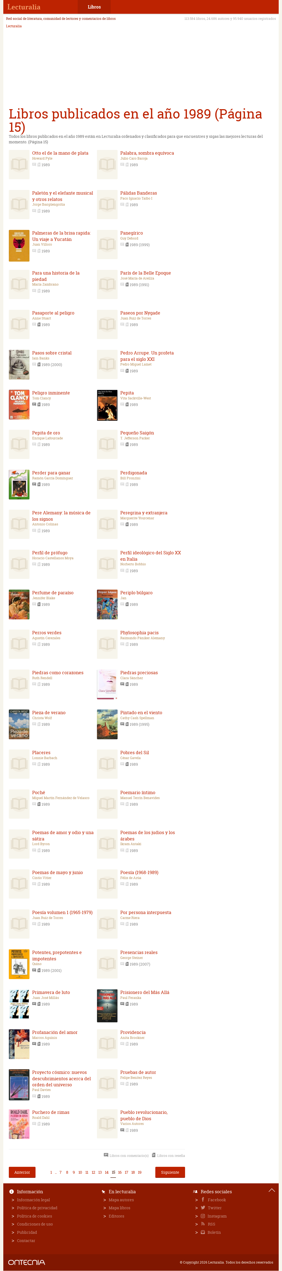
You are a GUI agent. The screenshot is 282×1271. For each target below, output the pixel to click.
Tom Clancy (41, 398)
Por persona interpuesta (145, 912)
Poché (38, 792)
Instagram (217, 1216)
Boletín (214, 1232)
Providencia (133, 1032)
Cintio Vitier (41, 878)
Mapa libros (119, 1207)
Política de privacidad (37, 1207)
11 (86, 1172)
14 (106, 1172)
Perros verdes (46, 633)
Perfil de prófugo (49, 553)
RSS (211, 1224)
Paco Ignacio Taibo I (136, 198)
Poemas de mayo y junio (57, 872)
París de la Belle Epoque (145, 273)
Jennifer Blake (43, 598)
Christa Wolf (42, 718)
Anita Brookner (132, 1038)
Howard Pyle (42, 158)
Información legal (33, 1199)
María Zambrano (45, 284)
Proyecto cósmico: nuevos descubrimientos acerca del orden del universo (61, 1078)
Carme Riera (130, 918)
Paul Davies (41, 1090)
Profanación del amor (55, 1032)
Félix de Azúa (130, 878)
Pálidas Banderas (138, 193)
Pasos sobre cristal (52, 353)
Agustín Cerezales (46, 638)
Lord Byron (41, 844)
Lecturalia (14, 26)
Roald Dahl (41, 1118)
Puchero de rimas (50, 1112)
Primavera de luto (51, 992)
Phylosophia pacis (139, 633)
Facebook (216, 1199)
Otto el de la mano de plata (60, 153)
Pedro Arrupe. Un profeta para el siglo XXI (147, 356)
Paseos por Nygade (140, 313)
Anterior (22, 1172)
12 (93, 1172)
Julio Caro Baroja (134, 158)
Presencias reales (139, 952)
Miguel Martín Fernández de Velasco (61, 798)
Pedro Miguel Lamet (135, 364)
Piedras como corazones (57, 673)
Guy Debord (129, 238)
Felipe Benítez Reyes (136, 1078)
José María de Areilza (137, 278)
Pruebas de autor (138, 1072)
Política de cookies (34, 1216)
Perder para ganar (51, 473)
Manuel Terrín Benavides (140, 798)
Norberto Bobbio (133, 564)
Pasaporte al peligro (53, 313)
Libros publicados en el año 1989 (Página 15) (135, 120)
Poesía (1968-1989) (139, 872)
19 (139, 1172)
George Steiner (131, 958)
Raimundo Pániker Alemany (142, 638)
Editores (116, 1216)
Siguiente (170, 1172)
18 (133, 1172)
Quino (37, 964)
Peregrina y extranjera (143, 513)
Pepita (127, 393)
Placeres (41, 752)
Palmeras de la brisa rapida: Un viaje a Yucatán (61, 236)
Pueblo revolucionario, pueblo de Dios (143, 1115)
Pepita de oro (46, 433)
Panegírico (131, 233)
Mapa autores (121, 1199)
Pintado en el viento (141, 713)
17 (126, 1172)
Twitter (214, 1207)
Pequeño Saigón (137, 433)
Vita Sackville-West (135, 398)
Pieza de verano (49, 713)
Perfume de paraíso (53, 593)
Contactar (26, 1240)
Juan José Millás (45, 998)
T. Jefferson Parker (135, 438)
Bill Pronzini (130, 478)
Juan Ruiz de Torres (135, 318)
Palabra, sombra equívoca (147, 153)
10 (80, 1172)
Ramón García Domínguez (52, 478)
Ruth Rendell (42, 678)
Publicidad (27, 1232)
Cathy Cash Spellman (137, 718)
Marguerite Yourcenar (137, 518)
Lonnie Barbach (44, 758)
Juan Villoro (42, 244)
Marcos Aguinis (44, 1038)
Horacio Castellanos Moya (53, 558)
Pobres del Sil (134, 752)
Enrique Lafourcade (47, 438)
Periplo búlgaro (136, 593)
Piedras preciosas (139, 673)
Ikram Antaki (130, 844)
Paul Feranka (130, 998)
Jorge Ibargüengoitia (48, 204)
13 (100, 1172)
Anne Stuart (41, 318)
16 (119, 1172)
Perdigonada (133, 473)
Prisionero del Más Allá (144, 992)
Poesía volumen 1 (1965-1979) (62, 912)
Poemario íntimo (137, 792)
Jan (123, 598)
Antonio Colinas (45, 524)
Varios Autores (132, 1124)
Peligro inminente (51, 393)
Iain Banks (40, 358)
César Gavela (130, 758)
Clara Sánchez (131, 678)
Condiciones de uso (35, 1224)
